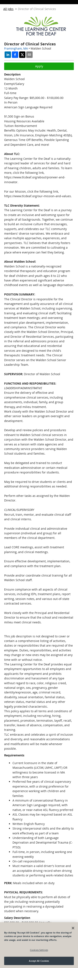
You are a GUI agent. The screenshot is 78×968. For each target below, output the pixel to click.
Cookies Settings (39, 949)
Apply (39, 66)
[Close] (73, 928)
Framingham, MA (16, 48)
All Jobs (8, 9)
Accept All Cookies (39, 960)
